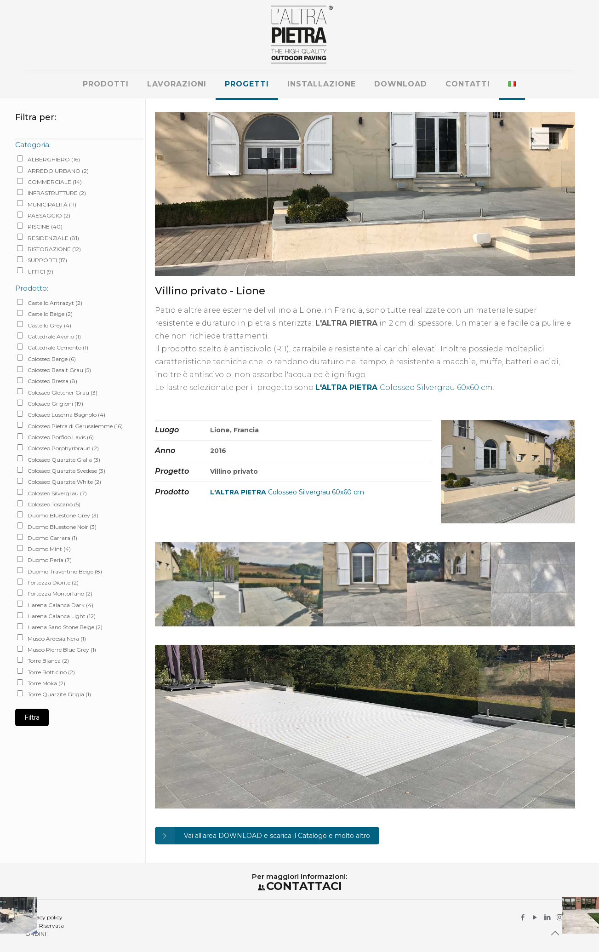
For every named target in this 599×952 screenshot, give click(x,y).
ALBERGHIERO (54, 159)
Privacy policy (44, 917)
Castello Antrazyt (55, 302)
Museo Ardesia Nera (57, 638)
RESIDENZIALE (53, 238)
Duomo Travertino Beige (65, 571)
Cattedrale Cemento (58, 347)
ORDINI (35, 933)
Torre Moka (46, 683)
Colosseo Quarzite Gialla (64, 459)
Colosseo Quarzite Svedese (66, 470)
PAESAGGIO (49, 215)
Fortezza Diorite (53, 582)
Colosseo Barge (52, 359)
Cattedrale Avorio (54, 336)
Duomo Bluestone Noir (62, 526)
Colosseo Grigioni (55, 403)
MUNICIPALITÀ (52, 204)
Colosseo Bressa (52, 381)
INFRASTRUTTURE (57, 192)
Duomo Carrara (52, 537)
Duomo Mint (49, 548)
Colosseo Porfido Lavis (61, 437)
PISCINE (45, 226)
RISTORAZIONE (54, 249)
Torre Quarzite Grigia (59, 694)
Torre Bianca (48, 660)
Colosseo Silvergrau (57, 493)
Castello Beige (50, 313)
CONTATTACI (304, 886)
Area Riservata (44, 925)
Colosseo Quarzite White (64, 481)
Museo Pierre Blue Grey (62, 649)
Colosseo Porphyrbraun (63, 448)
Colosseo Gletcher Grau (62, 392)
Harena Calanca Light (62, 616)
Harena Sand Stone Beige (65, 627)
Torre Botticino (51, 672)
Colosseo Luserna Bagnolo (66, 414)
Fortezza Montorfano (60, 593)
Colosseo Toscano (54, 504)
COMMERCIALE (55, 181)
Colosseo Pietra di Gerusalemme (75, 426)
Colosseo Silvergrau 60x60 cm (404, 387)
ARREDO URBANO (58, 170)
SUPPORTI (47, 260)
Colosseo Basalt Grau (59, 370)
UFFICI (40, 271)
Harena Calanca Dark (60, 605)
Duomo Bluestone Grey (63, 515)
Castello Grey (49, 325)
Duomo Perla (50, 559)
